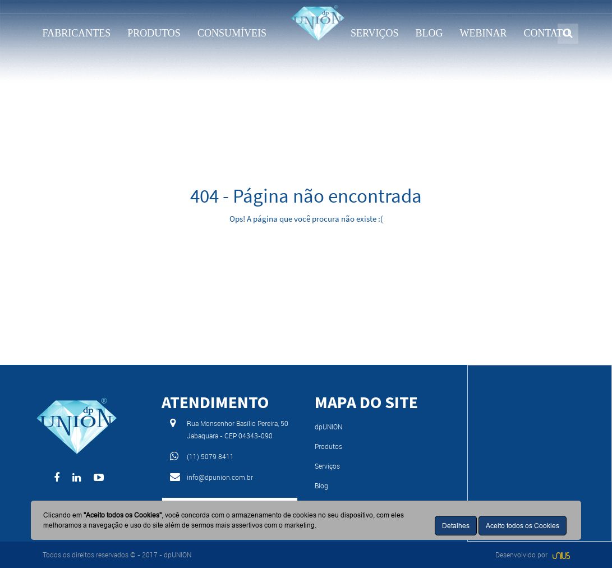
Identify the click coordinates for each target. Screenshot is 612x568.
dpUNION (328, 426)
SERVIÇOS (375, 33)
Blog (321, 485)
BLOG (429, 33)
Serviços (327, 465)
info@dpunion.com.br (220, 477)
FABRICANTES (77, 33)
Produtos (328, 446)
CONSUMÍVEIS (231, 33)
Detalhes (456, 525)
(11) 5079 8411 (210, 456)
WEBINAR (483, 33)
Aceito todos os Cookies (522, 525)
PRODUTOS (154, 33)
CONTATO (547, 33)
